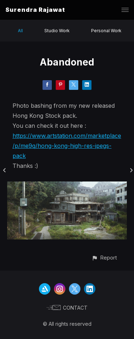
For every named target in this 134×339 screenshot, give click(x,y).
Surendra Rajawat (35, 9)
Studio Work (57, 30)
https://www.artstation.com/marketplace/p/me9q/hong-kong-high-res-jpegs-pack (67, 145)
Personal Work (106, 30)
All (20, 30)
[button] (104, 257)
